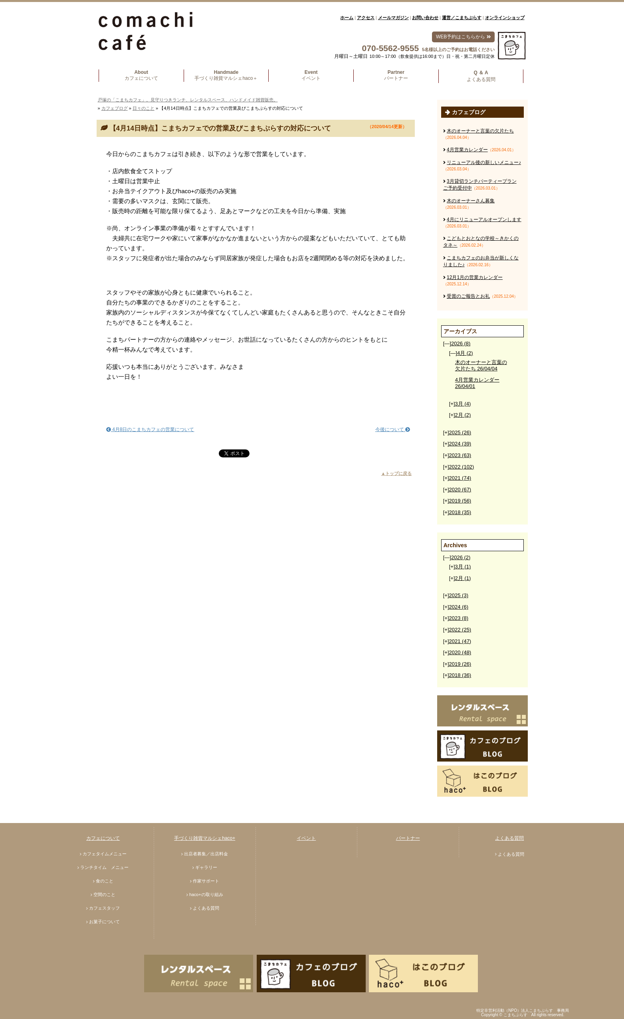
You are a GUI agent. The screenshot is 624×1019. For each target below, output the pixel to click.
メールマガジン (393, 17)
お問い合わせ (425, 17)
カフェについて (103, 838)
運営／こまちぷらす (461, 17)
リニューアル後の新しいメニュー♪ (484, 162)
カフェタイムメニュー (105, 853)
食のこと (104, 881)
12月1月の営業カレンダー (475, 277)
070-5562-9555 (390, 48)
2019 (460, 501)
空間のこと (104, 894)
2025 (460, 432)
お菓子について (104, 921)
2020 (460, 490)
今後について (392, 429)
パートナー (408, 838)
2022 (461, 467)
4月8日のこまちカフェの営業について (150, 429)
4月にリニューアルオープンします (484, 219)
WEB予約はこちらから (463, 37)
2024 (460, 444)
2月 (463, 415)
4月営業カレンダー (467, 149)
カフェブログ (114, 108)
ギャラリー (206, 867)
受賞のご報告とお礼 (468, 296)
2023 (460, 455)
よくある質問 (206, 908)
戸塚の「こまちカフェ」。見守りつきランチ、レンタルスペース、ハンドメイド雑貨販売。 (188, 99)
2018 (460, 512)
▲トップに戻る (396, 473)
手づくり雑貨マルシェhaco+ (204, 838)
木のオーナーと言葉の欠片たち (480, 131)
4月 (465, 353)
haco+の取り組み (206, 894)
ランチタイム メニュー (104, 867)
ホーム (346, 17)
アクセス (365, 17)
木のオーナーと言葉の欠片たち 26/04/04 (481, 365)
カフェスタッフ (104, 908)
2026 (460, 343)
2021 (460, 478)
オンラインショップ (505, 17)
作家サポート (206, 881)
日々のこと (144, 108)
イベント (306, 838)
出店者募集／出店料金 (206, 853)
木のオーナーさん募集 (471, 201)
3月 (463, 404)
